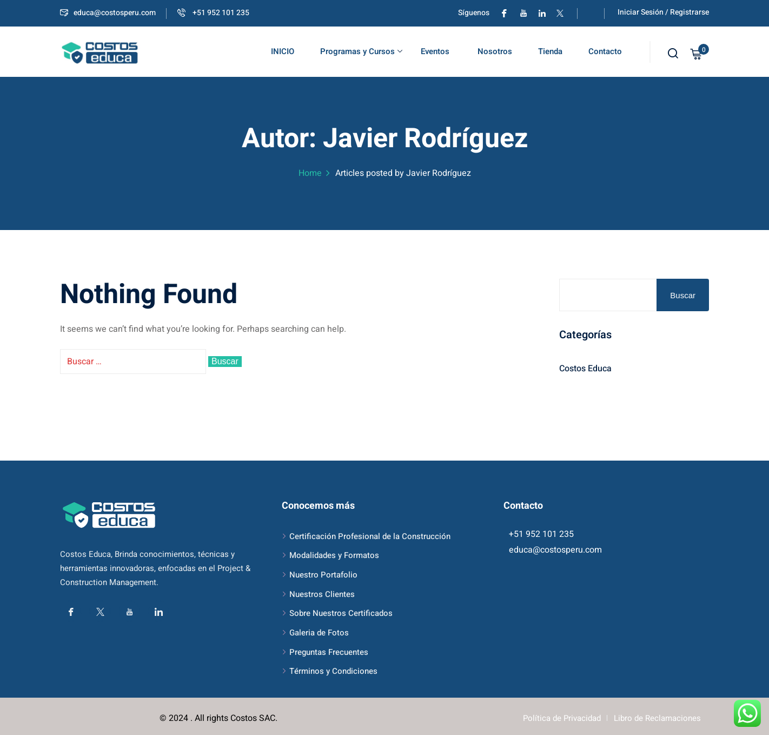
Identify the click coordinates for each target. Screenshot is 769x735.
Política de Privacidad (562, 718)
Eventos (435, 51)
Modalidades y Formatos (334, 555)
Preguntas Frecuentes (328, 652)
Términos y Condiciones (333, 671)
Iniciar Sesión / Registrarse (663, 12)
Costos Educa (585, 368)
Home (310, 173)
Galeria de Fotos (319, 633)
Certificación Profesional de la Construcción (369, 536)
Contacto (605, 51)
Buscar (682, 295)
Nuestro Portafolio (323, 575)
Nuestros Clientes (322, 594)
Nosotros (493, 51)
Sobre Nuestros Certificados (341, 613)
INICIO (282, 51)
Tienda (550, 51)
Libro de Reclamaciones (657, 718)
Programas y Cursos (361, 51)
